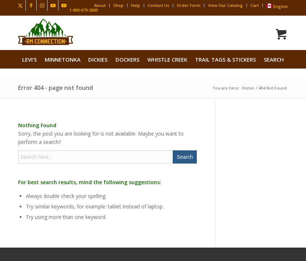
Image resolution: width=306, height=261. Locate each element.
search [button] (274, 59)
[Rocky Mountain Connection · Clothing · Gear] (45, 32)
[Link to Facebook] (31, 5)
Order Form (188, 5)
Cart (254, 5)
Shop (118, 5)
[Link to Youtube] (53, 5)
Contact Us (158, 5)
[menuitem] (29, 59)
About (100, 5)
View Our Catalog (225, 5)
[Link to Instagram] (42, 5)
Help (135, 5)
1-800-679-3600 (83, 10)
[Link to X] (20, 5)
